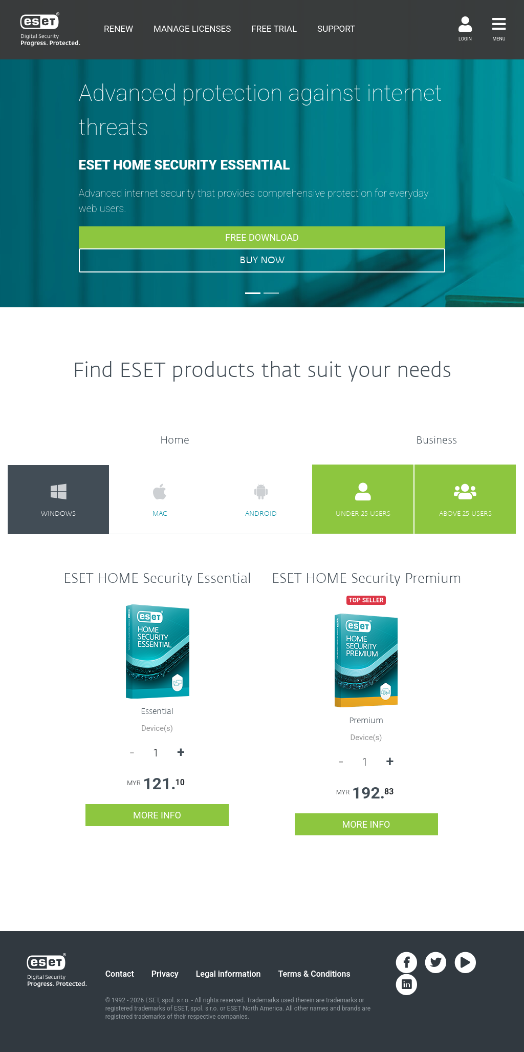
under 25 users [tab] (362, 499)
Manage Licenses (192, 29)
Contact (119, 974)
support (336, 29)
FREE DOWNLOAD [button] (262, 237)
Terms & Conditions (314, 974)
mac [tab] (159, 499)
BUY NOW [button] (262, 260)
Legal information (228, 974)
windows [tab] (58, 499)
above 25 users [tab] (465, 499)
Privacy (165, 974)
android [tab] (261, 499)
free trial (274, 29)
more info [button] (157, 815)
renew (118, 29)
